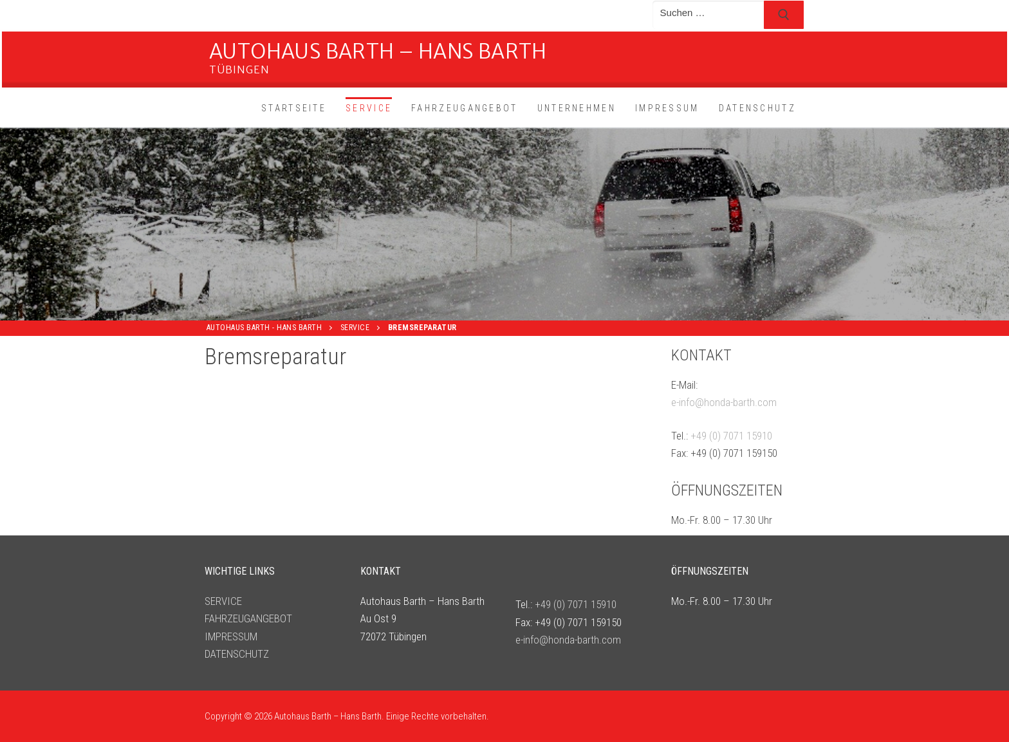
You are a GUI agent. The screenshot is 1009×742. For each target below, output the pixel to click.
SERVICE (223, 601)
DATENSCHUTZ (237, 653)
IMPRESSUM (231, 636)
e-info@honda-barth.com (724, 402)
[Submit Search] (784, 15)
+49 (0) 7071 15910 (731, 435)
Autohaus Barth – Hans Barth (378, 51)
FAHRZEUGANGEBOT (248, 618)
